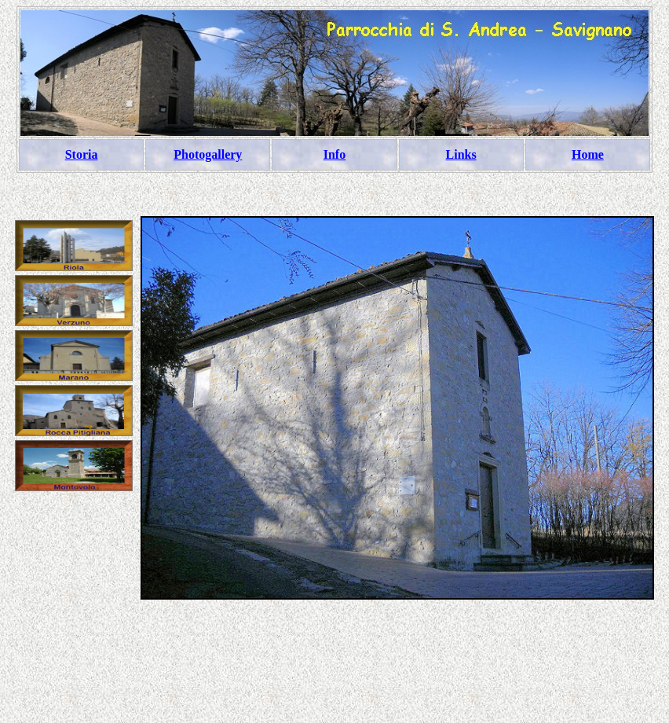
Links (461, 154)
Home (588, 154)
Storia (81, 154)
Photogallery (208, 154)
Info (334, 154)
